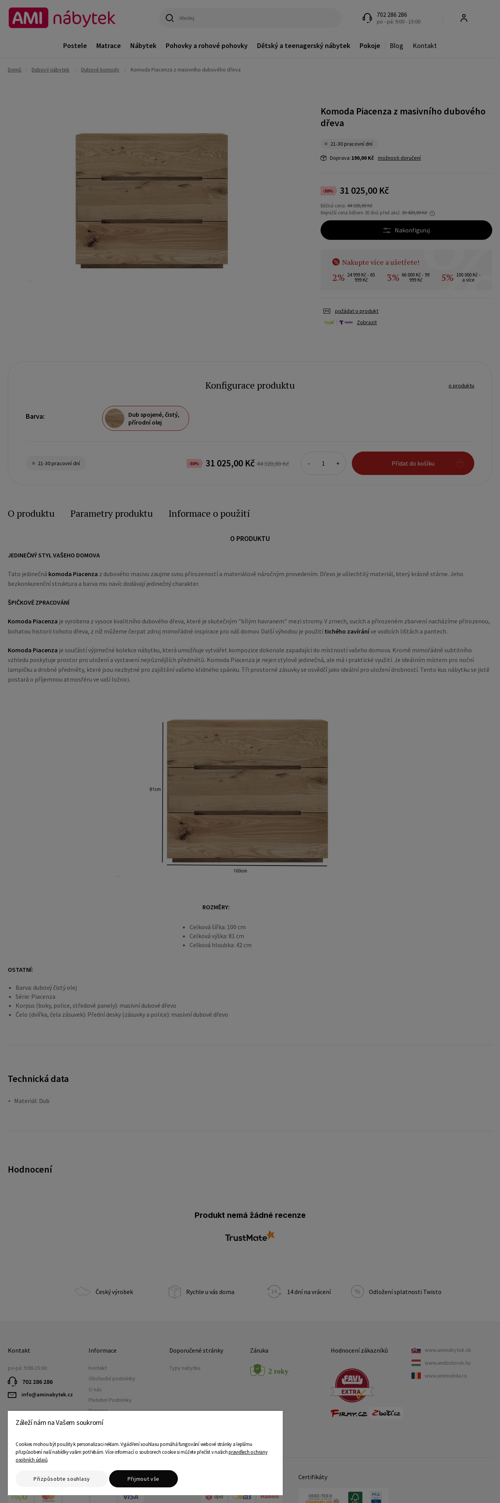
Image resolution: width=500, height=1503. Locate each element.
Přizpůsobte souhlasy (62, 1478)
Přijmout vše (144, 1478)
